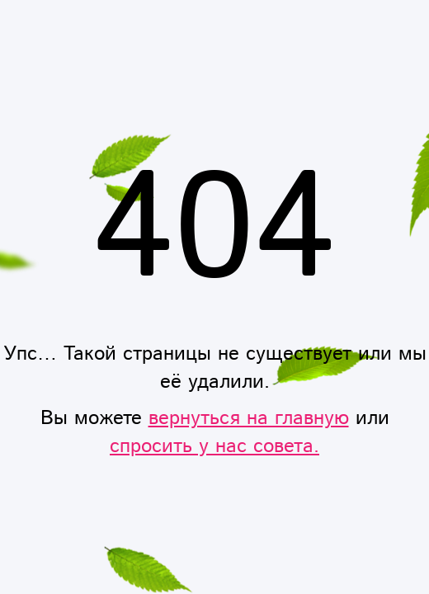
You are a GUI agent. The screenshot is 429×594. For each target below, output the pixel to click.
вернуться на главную (248, 418)
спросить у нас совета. (214, 446)
